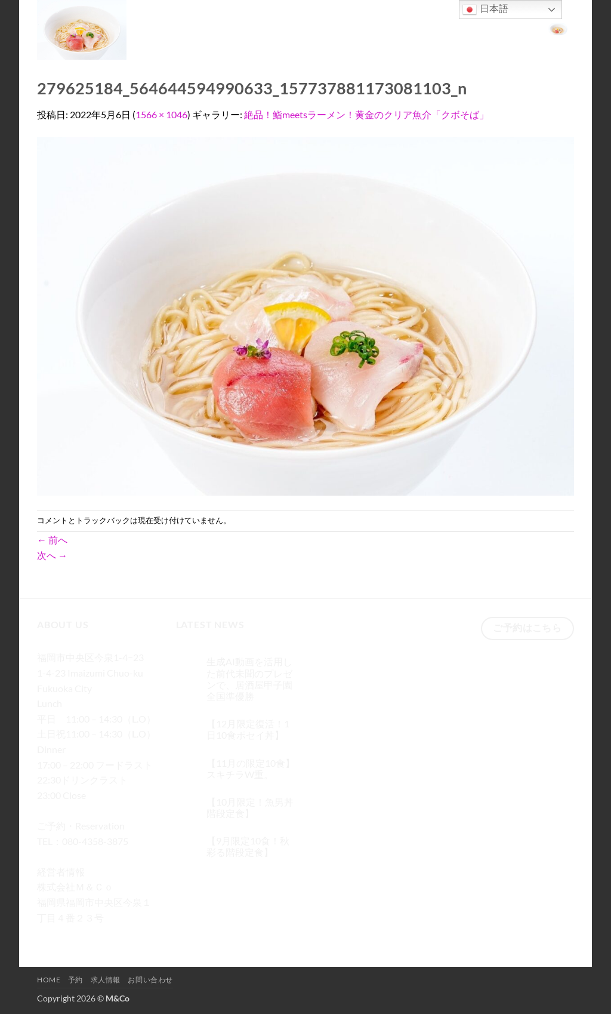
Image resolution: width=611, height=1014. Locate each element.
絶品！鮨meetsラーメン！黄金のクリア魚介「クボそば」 (366, 114)
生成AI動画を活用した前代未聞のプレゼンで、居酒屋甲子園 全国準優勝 (249, 679)
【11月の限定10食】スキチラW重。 (250, 768)
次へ (52, 555)
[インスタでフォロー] (69, 935)
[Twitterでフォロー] (91, 935)
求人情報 (453, 28)
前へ (52, 539)
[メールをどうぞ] (112, 935)
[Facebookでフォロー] (48, 935)
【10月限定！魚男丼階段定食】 (250, 807)
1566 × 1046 (161, 114)
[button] (558, 28)
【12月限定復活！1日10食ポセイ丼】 (247, 729)
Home (384, 28)
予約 (416, 28)
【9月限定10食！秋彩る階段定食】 (247, 846)
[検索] (355, 28)
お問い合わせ (506, 28)
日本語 (485, 9)
